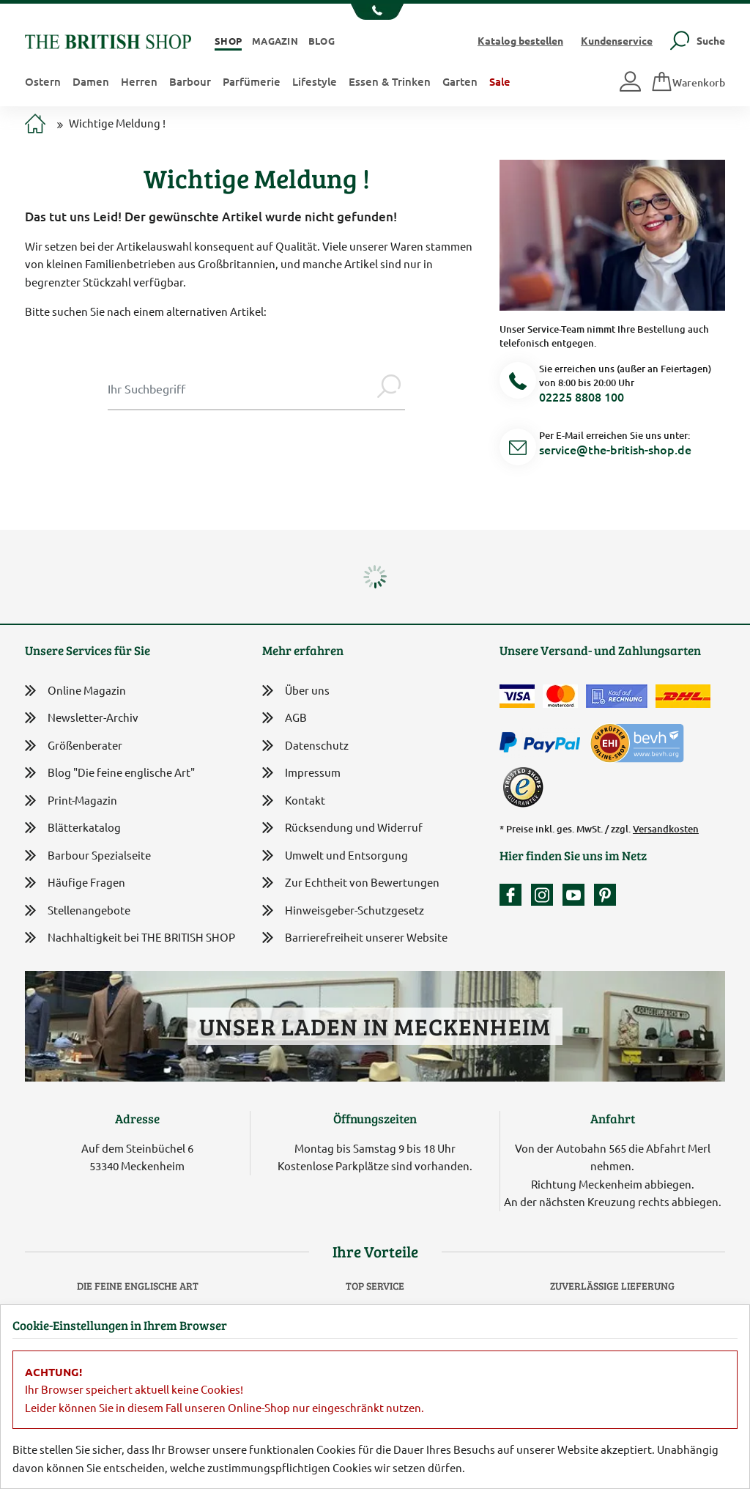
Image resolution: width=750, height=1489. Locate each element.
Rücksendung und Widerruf (342, 828)
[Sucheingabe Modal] (240, 388)
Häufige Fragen (75, 882)
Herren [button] (139, 81)
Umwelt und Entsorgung (335, 856)
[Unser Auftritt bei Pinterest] (605, 895)
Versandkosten (666, 828)
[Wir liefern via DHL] (683, 696)
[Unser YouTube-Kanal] (577, 895)
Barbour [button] (190, 81)
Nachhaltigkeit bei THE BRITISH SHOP (130, 937)
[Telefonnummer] (518, 383)
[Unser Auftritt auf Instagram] (545, 895)
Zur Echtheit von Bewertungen (350, 883)
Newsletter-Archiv (81, 718)
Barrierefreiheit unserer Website (355, 938)
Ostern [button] (43, 81)
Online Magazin (75, 690)
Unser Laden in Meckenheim (374, 1026)
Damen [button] (91, 81)
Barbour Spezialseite (88, 855)
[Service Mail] (518, 450)
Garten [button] (460, 81)
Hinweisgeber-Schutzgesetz (343, 911)
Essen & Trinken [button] (390, 81)
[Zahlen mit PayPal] (543, 743)
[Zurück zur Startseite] (108, 40)
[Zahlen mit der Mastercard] (560, 696)
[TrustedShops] (523, 787)
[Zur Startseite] (35, 125)
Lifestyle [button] (314, 81)
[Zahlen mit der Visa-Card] (517, 696)
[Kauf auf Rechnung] (616, 696)
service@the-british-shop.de (615, 449)
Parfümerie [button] (252, 81)
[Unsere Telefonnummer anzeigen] (375, 12)
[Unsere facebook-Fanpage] (514, 895)
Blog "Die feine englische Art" (110, 773)
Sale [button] (499, 81)
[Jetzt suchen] (389, 388)
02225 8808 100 (581, 396)
